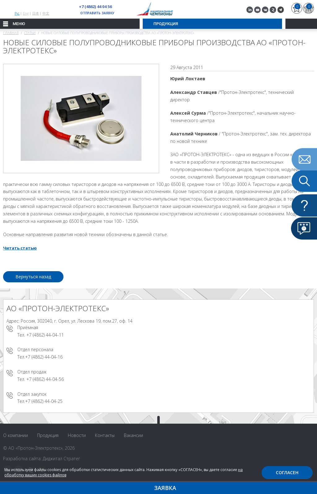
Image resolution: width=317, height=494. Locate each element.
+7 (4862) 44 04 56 (95, 6)
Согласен (287, 472)
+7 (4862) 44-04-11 (45, 335)
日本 (35, 13)
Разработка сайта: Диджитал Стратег (41, 458)
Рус (17, 13)
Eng (26, 13)
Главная (11, 32)
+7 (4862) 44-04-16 (44, 357)
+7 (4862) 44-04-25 (44, 401)
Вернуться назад (33, 277)
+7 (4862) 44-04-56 (45, 379)
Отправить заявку (97, 13)
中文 (45, 13)
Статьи (30, 32)
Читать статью (20, 248)
